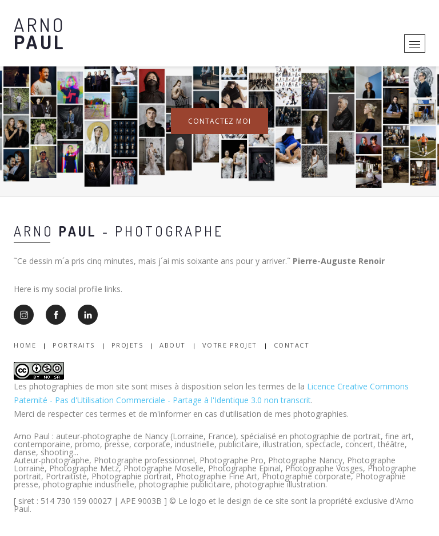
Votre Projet (229, 345)
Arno (40, 33)
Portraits (74, 345)
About (172, 345)
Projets (127, 345)
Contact (292, 345)
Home (25, 345)
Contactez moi (219, 121)
